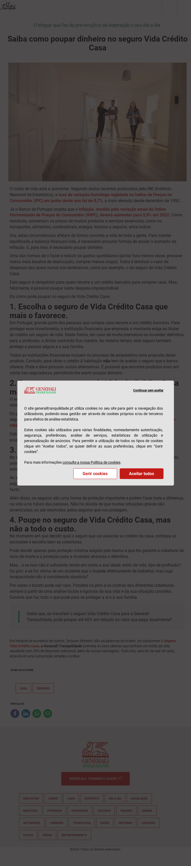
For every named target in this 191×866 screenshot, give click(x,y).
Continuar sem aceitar (148, 390)
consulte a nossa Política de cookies (91, 462)
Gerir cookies (95, 473)
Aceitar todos (141, 473)
